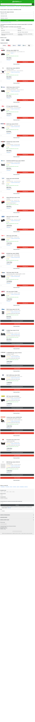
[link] (33, 2)
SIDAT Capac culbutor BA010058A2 (12, 396)
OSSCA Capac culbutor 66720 (11, 235)
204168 (11, 486)
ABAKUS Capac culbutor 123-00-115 (20, 88)
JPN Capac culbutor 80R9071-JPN (12, 50)
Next (33, 45)
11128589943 (2, 486)
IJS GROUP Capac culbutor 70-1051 (20, 331)
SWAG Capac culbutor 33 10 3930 (20, 217)
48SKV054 (26, 486)
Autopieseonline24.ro (3, 6)
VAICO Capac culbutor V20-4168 (20, 273)
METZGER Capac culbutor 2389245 (20, 254)
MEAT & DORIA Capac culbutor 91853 (13, 375)
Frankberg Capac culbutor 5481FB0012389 (20, 418)
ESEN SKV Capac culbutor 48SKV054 (20, 69)
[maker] (17, 14)
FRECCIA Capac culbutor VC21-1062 (12, 309)
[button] (33, 4)
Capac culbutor (18, 6)
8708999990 (22, 486)
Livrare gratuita (8, 115)
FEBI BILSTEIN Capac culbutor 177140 (20, 198)
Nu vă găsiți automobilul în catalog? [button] (5, 22)
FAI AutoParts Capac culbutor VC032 (20, 440)
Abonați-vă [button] (17, 505)
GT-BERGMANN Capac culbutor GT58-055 (20, 353)
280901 (18, 486)
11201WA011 (14, 486)
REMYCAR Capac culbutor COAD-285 (20, 463)
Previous (1, 45)
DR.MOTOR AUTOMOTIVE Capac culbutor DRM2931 (15, 160)
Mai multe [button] (9, 507)
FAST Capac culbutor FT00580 (11, 291)
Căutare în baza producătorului (11, 6)
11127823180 (7, 486)
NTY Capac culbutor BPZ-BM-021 (12, 106)
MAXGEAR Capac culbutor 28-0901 (20, 142)
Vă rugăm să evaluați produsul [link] (15, 91)
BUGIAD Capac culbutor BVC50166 (20, 179)
